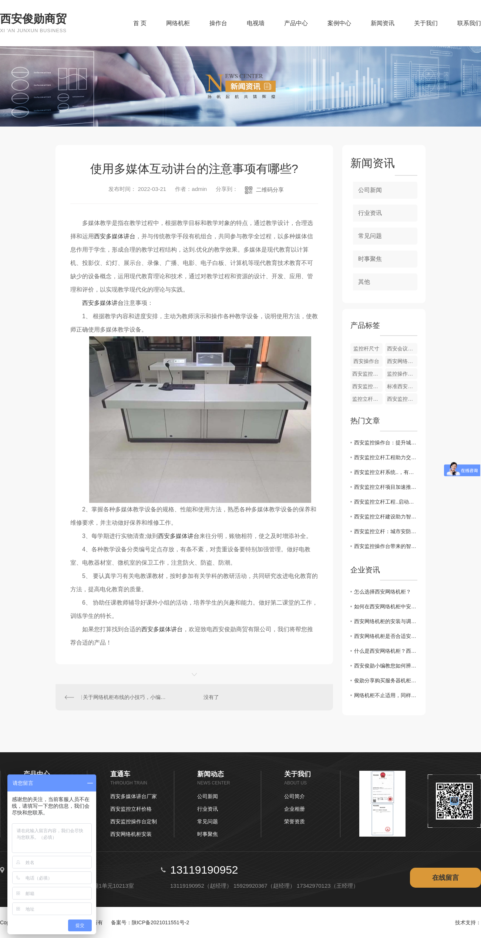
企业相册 (294, 809)
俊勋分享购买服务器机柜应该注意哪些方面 (385, 680)
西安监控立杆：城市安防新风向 (385, 531)
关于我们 (426, 23)
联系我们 (469, 23)
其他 (364, 282)
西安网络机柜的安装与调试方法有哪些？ (385, 621)
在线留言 (445, 877)
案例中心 (339, 23)
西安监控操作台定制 (133, 821)
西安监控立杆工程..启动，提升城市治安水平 (385, 502)
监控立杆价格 (367, 399)
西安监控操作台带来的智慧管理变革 (385, 546)
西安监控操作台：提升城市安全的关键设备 (385, 443)
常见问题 (370, 236)
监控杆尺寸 (366, 349)
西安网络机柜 (402, 361)
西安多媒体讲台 (114, 236)
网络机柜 (178, 23)
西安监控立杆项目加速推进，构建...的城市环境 (385, 487)
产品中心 (296, 23)
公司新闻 (370, 190)
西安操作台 (366, 361)
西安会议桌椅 (402, 349)
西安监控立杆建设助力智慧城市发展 (385, 517)
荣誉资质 (294, 821)
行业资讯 (370, 213)
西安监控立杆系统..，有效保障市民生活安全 (385, 472)
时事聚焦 (370, 259)
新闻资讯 (382, 23)
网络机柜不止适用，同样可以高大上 (385, 695)
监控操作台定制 (402, 374)
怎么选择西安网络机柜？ (382, 592)
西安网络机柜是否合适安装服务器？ (385, 636)
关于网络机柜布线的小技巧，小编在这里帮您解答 (125, 697)
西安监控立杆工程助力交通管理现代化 (385, 457)
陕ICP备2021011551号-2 (160, 922)
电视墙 (256, 23)
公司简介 (294, 796)
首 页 (140, 23)
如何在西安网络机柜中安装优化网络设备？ (385, 606)
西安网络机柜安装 (131, 834)
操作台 (218, 23)
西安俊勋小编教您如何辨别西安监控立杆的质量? (385, 666)
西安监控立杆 (367, 374)
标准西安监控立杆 (402, 386)
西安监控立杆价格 (131, 809)
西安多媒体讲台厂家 (133, 796)
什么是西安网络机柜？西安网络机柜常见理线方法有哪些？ (385, 651)
